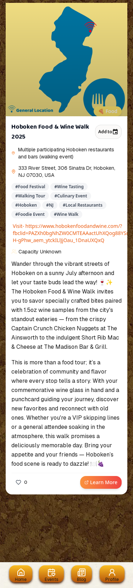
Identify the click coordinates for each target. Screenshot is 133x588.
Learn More (100, 482)
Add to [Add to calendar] (108, 132)
